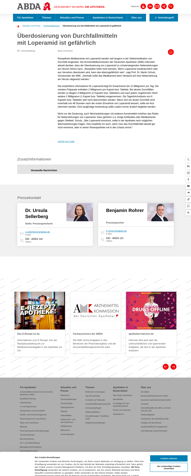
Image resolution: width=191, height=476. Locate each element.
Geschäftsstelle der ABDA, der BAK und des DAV (156, 409)
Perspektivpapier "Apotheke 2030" (97, 417)
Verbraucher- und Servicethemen (67, 420)
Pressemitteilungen (51, 26)
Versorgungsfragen (93, 408)
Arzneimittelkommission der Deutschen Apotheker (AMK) (36, 393)
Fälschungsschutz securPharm (33, 419)
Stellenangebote (148, 415)
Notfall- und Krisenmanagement (33, 415)
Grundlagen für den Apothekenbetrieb (121, 404)
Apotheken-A (118, 414)
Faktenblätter (66, 415)
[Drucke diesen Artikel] (171, 52)
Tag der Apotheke (92, 396)
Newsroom (65, 395)
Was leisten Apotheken (122, 395)
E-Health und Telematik (95, 400)
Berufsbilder (118, 399)
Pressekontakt (66, 403)
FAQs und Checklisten (29, 423)
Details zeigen (141, 471)
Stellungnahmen (67, 407)
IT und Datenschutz (28, 407)
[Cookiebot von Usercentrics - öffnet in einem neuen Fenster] (17, 471)
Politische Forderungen (95, 392)
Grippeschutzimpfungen (95, 423)
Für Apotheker (25, 17)
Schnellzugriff (164, 17)
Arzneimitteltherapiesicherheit (97, 404)
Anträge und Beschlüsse (151, 423)
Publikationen (66, 426)
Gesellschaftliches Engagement (154, 427)
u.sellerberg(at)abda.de (37, 232)
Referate (23, 427)
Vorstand (144, 404)
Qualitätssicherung (28, 399)
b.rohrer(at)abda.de (116, 231)
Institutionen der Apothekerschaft (154, 419)
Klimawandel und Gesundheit (32, 411)
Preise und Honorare (122, 410)
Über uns (136, 17)
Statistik (63, 411)
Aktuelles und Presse (72, 17)
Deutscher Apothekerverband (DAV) (156, 400)
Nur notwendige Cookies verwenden (169, 444)
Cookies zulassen (168, 435)
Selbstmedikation (92, 412)
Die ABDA (145, 392)
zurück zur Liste (66, 141)
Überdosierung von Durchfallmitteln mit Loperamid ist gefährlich (92, 26)
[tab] (44, 170)
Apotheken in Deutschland (108, 17)
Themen (46, 17)
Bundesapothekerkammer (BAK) (154, 396)
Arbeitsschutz (25, 403)
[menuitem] (30, 26)
